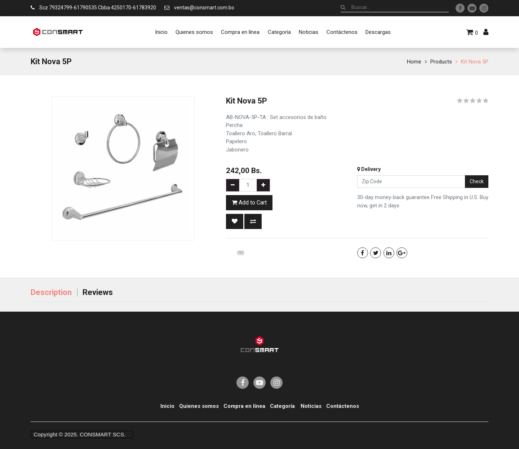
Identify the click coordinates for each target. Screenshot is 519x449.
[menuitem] (161, 32)
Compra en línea (244, 406)
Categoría (282, 406)
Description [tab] (51, 292)
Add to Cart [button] (249, 202)
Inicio (167, 406)
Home (414, 61)
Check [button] (477, 181)
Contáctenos (342, 406)
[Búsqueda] (343, 7)
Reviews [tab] (98, 292)
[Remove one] (232, 185)
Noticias (311, 406)
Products (441, 61)
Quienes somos (199, 406)
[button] (234, 221)
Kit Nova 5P (474, 61)
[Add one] (263, 185)
